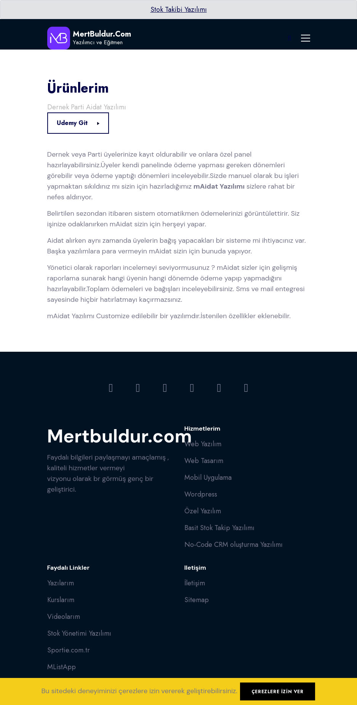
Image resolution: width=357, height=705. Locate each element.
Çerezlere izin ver (277, 691)
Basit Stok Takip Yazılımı (219, 528)
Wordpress (200, 494)
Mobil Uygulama (208, 477)
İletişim (194, 583)
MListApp (61, 667)
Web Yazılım (202, 444)
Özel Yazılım (202, 511)
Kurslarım (60, 600)
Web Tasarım (203, 461)
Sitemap (196, 600)
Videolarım (63, 617)
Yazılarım (60, 583)
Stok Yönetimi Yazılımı (79, 633)
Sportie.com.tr (68, 650)
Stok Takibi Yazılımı (178, 9)
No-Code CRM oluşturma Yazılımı (233, 545)
